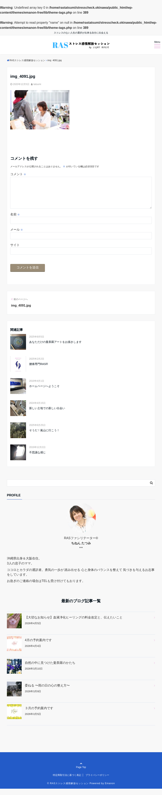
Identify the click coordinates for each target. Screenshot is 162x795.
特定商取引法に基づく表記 (67, 781)
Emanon (110, 789)
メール (16, 236)
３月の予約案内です (39, 714)
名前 (15, 220)
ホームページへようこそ (44, 392)
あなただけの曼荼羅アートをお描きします (55, 348)
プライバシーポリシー (97, 781)
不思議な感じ (37, 458)
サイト (15, 251)
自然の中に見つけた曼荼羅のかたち (50, 669)
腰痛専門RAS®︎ (38, 370)
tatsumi (37, 84)
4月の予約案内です (38, 646)
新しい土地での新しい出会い (47, 414)
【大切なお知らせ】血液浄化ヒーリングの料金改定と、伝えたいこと (74, 623)
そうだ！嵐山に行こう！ (44, 436)
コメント (18, 174)
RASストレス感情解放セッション (69, 789)
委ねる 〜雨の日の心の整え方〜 (47, 691)
